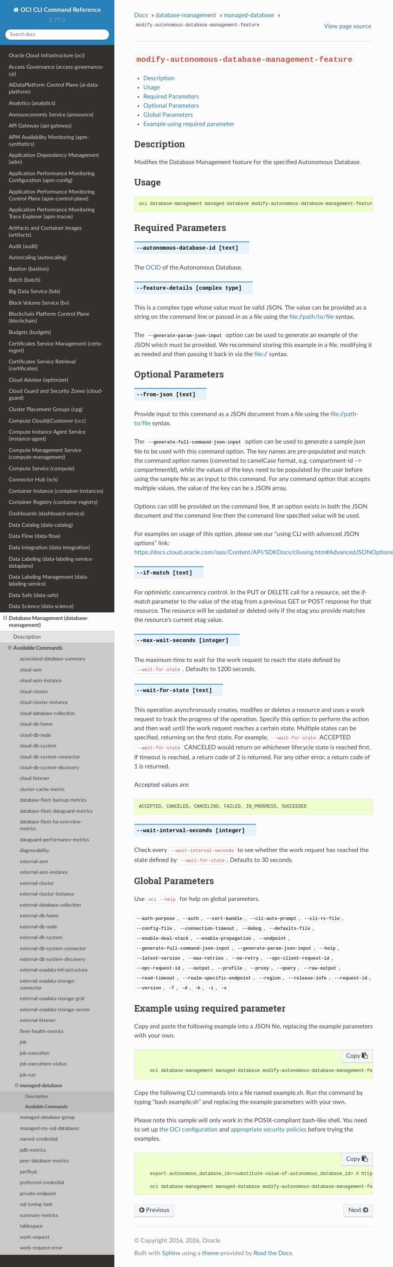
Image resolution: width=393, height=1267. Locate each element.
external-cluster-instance (47, 894)
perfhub (28, 1172)
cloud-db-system (38, 746)
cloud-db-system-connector (50, 757)
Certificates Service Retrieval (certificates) (42, 365)
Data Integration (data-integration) (49, 547)
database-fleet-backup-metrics (53, 800)
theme (210, 1253)
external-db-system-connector (53, 948)
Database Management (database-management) (45, 621)
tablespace (31, 1226)
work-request (35, 1237)
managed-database (38, 1086)
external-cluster (37, 883)
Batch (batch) (24, 280)
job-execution (34, 1053)
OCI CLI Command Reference (60, 10)
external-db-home (39, 916)
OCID (153, 268)
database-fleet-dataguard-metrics (56, 811)
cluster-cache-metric (42, 789)
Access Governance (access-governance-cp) (56, 70)
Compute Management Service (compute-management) (45, 453)
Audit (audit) (23, 246)
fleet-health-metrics (42, 1031)
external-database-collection (50, 905)
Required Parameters (171, 97)
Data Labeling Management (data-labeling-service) (48, 580)
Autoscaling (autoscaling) (38, 257)
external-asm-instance (44, 872)
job (23, 1042)
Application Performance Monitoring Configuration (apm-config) (52, 177)
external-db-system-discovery (52, 959)
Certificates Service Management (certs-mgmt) (56, 347)
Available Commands (35, 648)
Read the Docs (272, 1253)
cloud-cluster (34, 691)
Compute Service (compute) (41, 468)
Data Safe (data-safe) (33, 595)
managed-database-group (47, 1117)
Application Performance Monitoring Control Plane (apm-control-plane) (52, 195)
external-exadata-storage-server (55, 1009)
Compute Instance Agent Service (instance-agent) (47, 435)
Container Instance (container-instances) (56, 491)
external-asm (34, 861)
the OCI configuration (188, 1130)
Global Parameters (168, 115)
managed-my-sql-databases (49, 1128)
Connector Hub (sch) (33, 480)
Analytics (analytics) (32, 103)
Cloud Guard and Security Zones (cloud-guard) (56, 394)
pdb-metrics (33, 1150)
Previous (154, 1210)
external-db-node (38, 927)
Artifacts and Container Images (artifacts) (45, 231)
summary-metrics (39, 1215)
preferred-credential (42, 1182)
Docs (141, 15)
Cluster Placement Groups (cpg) (46, 409)
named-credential (39, 1139)
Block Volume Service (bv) (39, 303)
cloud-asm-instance (41, 680)
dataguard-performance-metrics (54, 840)
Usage (151, 87)
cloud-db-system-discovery (49, 767)
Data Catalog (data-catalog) (41, 525)
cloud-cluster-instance (44, 702)
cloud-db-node (35, 735)
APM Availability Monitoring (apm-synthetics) (49, 140)
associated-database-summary (52, 659)
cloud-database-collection (47, 713)
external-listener (38, 1020)
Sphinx (171, 1253)
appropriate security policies (268, 1130)
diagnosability (34, 850)
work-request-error (41, 1248)
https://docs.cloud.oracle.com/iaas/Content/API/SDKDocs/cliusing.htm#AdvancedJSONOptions (263, 552)
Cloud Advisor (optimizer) (38, 380)
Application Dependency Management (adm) (54, 158)
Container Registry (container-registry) (53, 502)
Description (27, 637)
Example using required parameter (188, 124)
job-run (27, 1075)
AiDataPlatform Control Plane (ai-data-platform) (54, 88)
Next (358, 1210)
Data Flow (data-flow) (34, 536)
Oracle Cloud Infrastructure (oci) (47, 55)
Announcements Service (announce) (51, 115)
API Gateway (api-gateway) (40, 126)
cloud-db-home (36, 724)
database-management (186, 15)
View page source (347, 26)
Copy (357, 1056)
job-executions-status (43, 1064)
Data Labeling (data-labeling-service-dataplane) (51, 562)
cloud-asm (31, 670)
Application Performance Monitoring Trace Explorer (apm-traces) (52, 213)
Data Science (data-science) (41, 606)
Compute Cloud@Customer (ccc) (47, 421)
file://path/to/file (311, 317)
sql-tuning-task (36, 1204)
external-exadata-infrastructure (54, 970)
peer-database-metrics (44, 1161)
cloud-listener (35, 778)
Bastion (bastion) (29, 269)
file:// (261, 354)
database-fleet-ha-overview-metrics (51, 825)
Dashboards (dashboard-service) (46, 513)
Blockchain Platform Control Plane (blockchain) (49, 317)
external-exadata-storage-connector (48, 985)
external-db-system (41, 937)
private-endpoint (38, 1193)
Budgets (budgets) (30, 332)
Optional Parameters (171, 106)
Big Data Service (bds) (34, 291)
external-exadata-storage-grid (52, 998)
